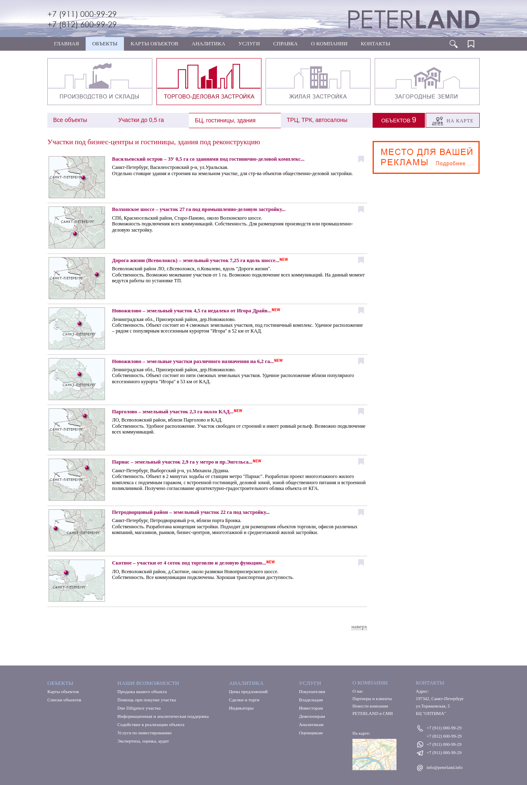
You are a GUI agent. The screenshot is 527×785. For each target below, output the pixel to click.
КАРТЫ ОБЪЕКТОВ (154, 43)
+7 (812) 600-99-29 (82, 24)
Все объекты (70, 120)
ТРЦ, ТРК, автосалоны (317, 120)
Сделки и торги (244, 699)
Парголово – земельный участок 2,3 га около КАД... (172, 412)
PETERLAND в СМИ (372, 713)
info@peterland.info (445, 767)
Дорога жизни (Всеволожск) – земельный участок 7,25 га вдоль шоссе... (195, 260)
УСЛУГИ (249, 43)
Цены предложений (248, 691)
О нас (357, 691)
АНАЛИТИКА (208, 43)
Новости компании (370, 705)
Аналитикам (311, 724)
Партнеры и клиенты (372, 698)
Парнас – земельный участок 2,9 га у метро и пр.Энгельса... (182, 462)
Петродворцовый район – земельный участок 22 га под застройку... (191, 512)
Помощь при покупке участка (146, 699)
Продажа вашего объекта (142, 691)
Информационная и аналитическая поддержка (163, 716)
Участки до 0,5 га (141, 120)
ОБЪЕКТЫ (104, 43)
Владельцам (311, 699)
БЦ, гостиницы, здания (225, 120)
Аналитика (246, 683)
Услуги (310, 683)
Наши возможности (148, 683)
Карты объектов (63, 691)
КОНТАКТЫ (375, 43)
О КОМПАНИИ (329, 43)
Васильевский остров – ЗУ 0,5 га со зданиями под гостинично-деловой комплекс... (208, 159)
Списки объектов (64, 699)
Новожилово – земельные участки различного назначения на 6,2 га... (193, 361)
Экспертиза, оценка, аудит (143, 740)
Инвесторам (311, 707)
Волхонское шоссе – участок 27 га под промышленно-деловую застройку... (199, 209)
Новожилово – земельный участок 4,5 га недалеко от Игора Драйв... (191, 311)
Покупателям (312, 691)
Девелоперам (312, 716)
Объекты (60, 683)
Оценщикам (311, 732)
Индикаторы (241, 707)
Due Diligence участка (139, 707)
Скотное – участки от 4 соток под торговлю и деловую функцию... (189, 563)
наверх (359, 626)
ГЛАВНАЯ (66, 43)
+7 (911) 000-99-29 (82, 14)
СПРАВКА (285, 43)
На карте (453, 121)
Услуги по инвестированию (144, 732)
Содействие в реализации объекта (150, 724)
